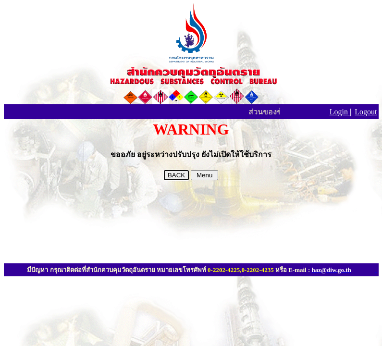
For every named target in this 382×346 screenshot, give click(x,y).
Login (340, 112)
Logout (366, 112)
